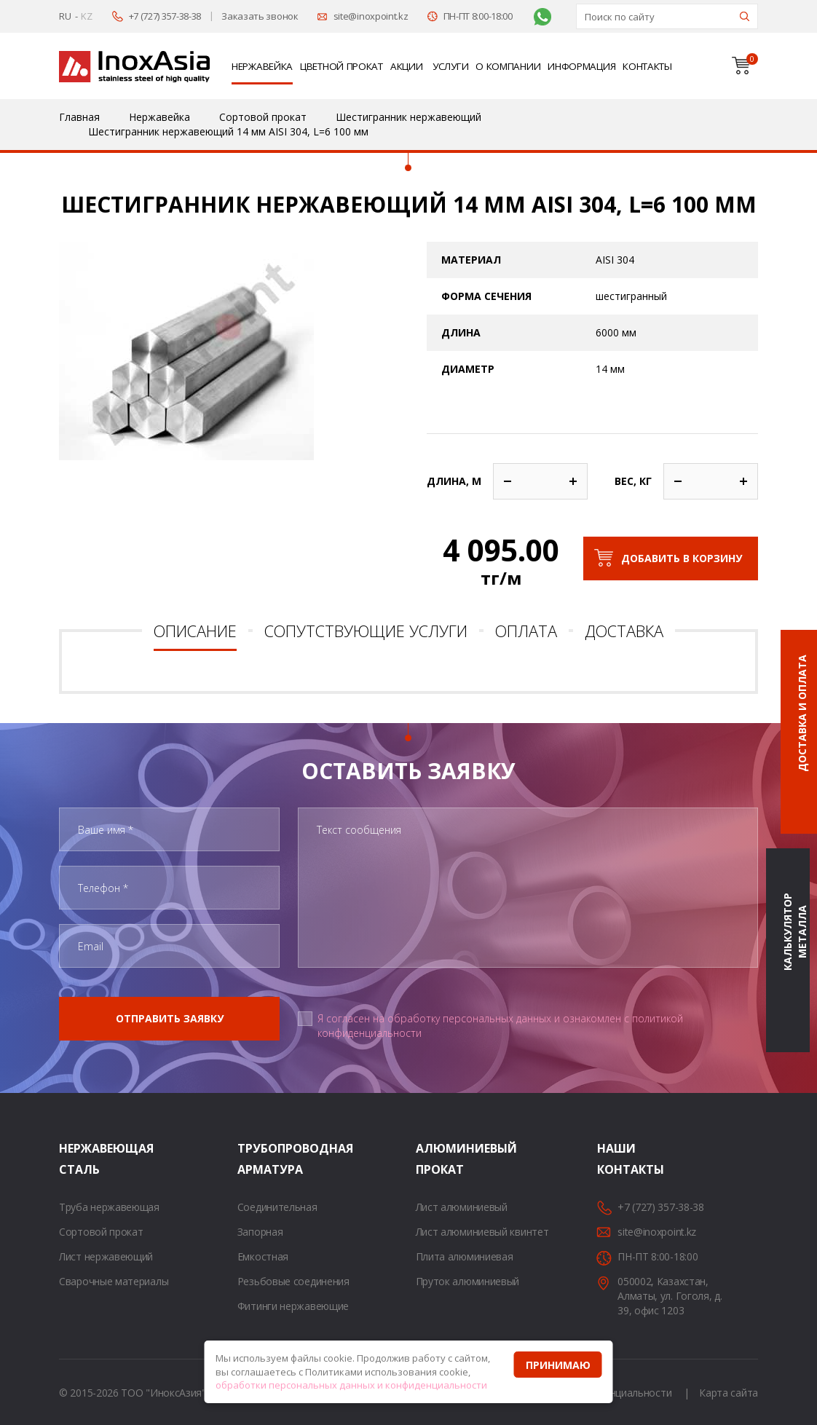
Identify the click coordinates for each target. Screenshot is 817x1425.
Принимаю (558, 1365)
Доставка (624, 631)
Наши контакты (615, 1158)
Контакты (647, 66)
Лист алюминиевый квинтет (482, 1232)
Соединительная (277, 1207)
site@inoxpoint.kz (370, 16)
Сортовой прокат (101, 1232)
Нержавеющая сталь (77, 1158)
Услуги (450, 66)
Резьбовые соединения (293, 1281)
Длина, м (454, 481)
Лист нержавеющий (106, 1256)
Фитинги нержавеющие (293, 1306)
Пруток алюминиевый (468, 1281)
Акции (406, 66)
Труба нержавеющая (109, 1207)
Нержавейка (262, 66)
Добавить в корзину (681, 558)
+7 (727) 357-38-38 (165, 16)
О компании (507, 66)
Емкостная (262, 1256)
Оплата (526, 631)
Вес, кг (633, 481)
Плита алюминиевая (464, 1256)
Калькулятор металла (795, 932)
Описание (195, 631)
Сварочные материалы (113, 1281)
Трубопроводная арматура (255, 1158)
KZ (86, 16)
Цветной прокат (341, 66)
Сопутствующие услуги (365, 631)
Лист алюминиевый (462, 1207)
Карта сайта (728, 1393)
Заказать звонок (260, 16)
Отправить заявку (170, 1018)
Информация (581, 66)
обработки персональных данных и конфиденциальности (351, 1385)
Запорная (260, 1232)
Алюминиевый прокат (434, 1158)
